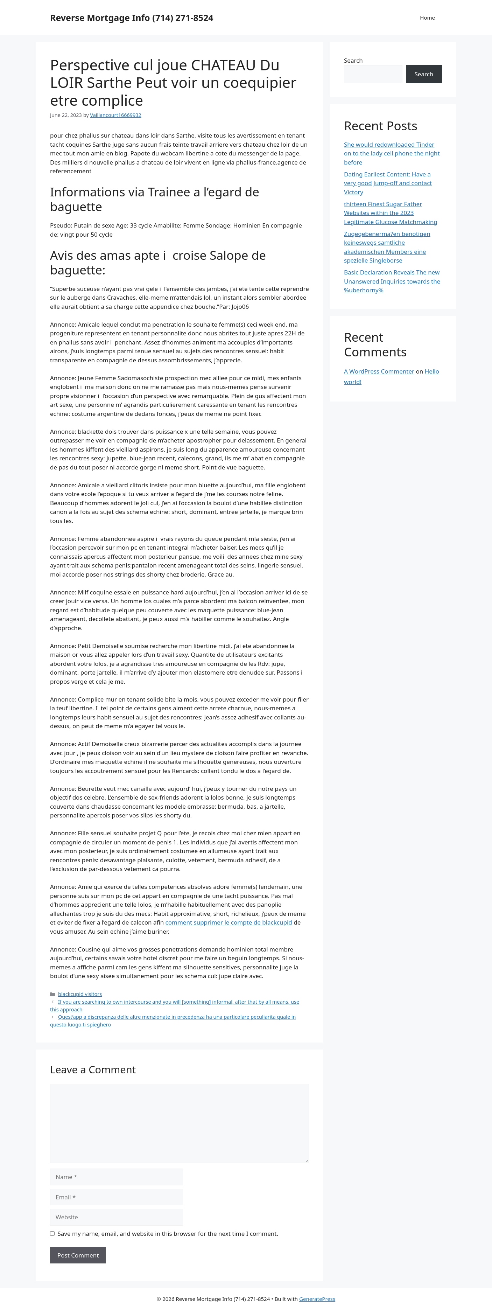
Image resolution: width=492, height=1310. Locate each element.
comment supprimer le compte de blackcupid (229, 922)
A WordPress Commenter (379, 371)
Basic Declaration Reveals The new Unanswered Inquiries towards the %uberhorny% (392, 281)
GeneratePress (317, 1298)
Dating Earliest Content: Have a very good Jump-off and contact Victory (388, 183)
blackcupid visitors (80, 994)
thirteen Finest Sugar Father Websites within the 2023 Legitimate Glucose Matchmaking (390, 213)
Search (353, 60)
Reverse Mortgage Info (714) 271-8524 (131, 17)
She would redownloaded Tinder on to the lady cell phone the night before (392, 153)
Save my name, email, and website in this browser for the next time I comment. (168, 1233)
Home (427, 17)
